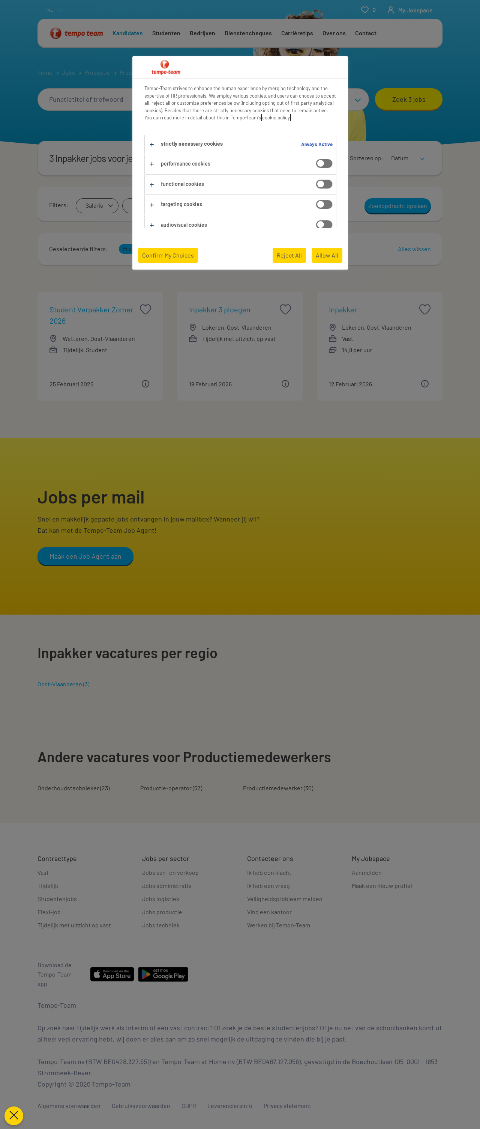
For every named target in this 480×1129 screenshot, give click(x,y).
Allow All (327, 255)
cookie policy (276, 118)
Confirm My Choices (168, 255)
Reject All (289, 255)
